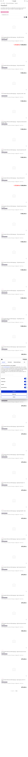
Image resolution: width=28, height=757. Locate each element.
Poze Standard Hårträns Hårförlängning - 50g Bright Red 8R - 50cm (13, 510)
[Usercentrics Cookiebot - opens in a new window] (23, 359)
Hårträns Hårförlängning (10, 3)
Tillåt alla (14, 391)
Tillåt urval (14, 394)
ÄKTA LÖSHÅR (3, 3)
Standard (16, 3)
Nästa (16, 690)
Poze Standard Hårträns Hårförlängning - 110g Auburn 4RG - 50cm (13, 93)
